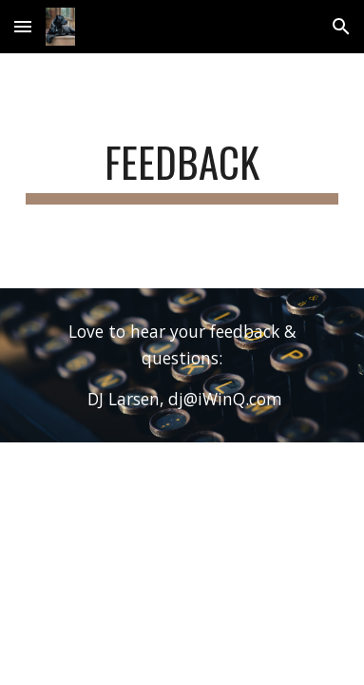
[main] (182, 170)
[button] (23, 26)
